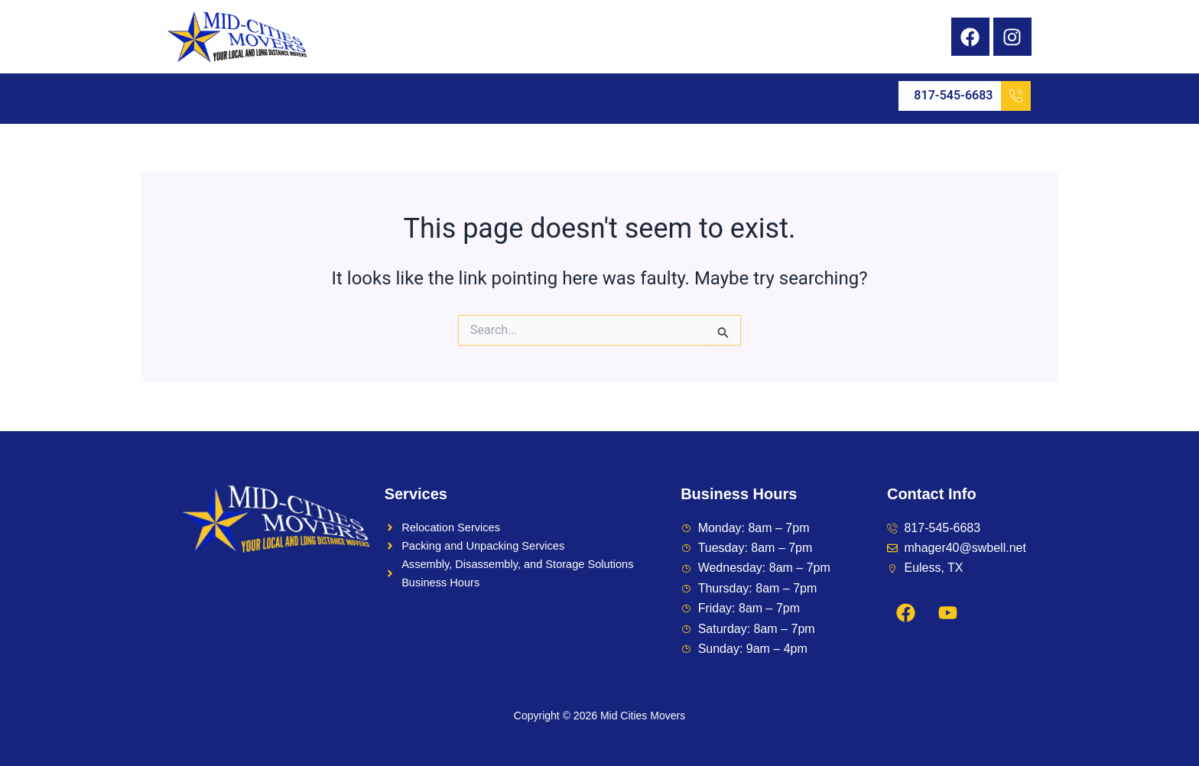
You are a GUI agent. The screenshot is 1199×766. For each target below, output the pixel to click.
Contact (701, 96)
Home (199, 96)
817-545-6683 (972, 96)
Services (277, 96)
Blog (636, 96)
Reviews (569, 96)
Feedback (488, 96)
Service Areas (385, 96)
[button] (278, 96)
